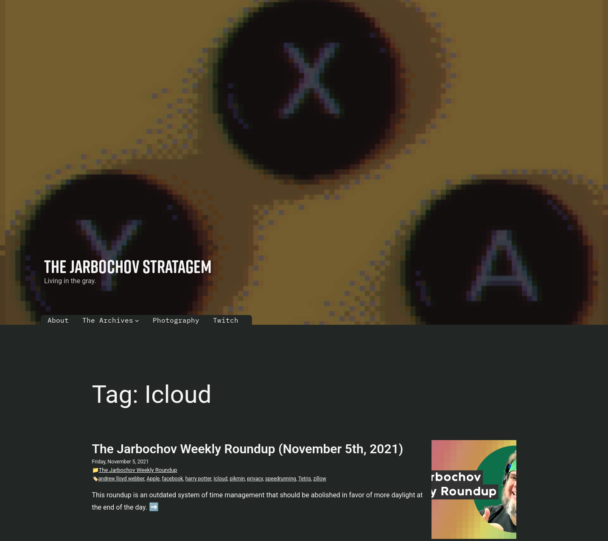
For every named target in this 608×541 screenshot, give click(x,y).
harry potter (198, 479)
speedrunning (280, 479)
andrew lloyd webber (121, 479)
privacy (255, 479)
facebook (172, 479)
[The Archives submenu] (137, 320)
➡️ (154, 507)
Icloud (220, 479)
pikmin (237, 479)
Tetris (304, 479)
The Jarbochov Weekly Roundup (138, 470)
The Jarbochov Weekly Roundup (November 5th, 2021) (247, 448)
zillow (319, 479)
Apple (153, 479)
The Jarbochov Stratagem (128, 266)
